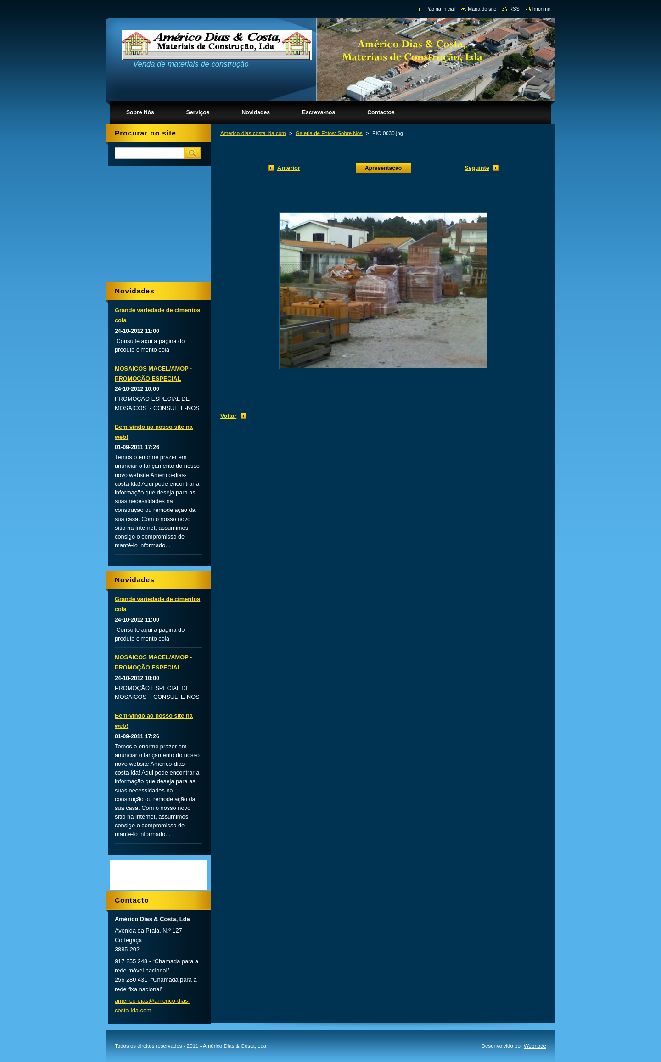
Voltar (228, 415)
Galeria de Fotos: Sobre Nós (329, 133)
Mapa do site (482, 8)
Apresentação (383, 168)
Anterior (288, 167)
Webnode (535, 1046)
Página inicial (440, 8)
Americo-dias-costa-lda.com (253, 133)
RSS (514, 8)
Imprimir (541, 8)
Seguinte (477, 167)
